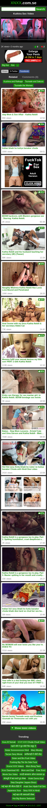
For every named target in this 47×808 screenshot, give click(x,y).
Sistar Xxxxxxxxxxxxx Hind (17, 750)
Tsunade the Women (23, 86)
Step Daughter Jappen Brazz (23, 782)
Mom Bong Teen (33, 766)
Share (5, 71)
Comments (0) (30, 77)
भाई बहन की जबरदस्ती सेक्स (23, 794)
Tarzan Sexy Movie (13, 754)
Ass (12, 65)
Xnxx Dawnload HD (10, 770)
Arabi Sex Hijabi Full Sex (35, 786)
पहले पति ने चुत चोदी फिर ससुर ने (23, 746)
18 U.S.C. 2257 (34, 806)
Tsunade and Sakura (34, 81)
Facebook (24, 71)
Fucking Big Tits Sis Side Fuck (23, 762)
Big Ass (5, 65)
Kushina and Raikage (13, 81)
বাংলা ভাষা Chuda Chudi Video (31, 742)
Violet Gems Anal (35, 778)
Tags (15, 806)
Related (13, 77)
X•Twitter (14, 71)
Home (9, 806)
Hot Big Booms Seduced (23, 799)
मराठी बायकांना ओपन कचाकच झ (32, 774)
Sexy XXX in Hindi (31, 790)
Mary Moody (36, 750)
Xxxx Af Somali (9, 742)
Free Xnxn (40, 770)
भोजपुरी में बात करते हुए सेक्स (15, 778)
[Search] (18, 9)
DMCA (23, 806)
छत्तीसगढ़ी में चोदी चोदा (33, 754)
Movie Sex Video (10, 774)
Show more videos (23, 728)
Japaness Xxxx (14, 790)
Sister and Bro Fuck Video (23, 758)
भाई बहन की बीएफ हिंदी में (11, 786)
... (17, 65)
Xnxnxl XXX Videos (15, 766)
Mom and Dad (27, 770)
